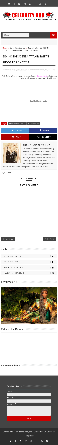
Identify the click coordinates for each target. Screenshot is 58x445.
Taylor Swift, (50, 69)
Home (5, 48)
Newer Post (8, 239)
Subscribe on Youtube (30, 267)
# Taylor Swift (33, 123)
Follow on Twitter (30, 256)
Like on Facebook (30, 262)
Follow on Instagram (30, 273)
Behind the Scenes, (37, 69)
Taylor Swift (32, 48)
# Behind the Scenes (17, 123)
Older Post (49, 239)
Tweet (16, 130)
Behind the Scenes (17, 48)
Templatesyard (25, 431)
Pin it (17, 137)
